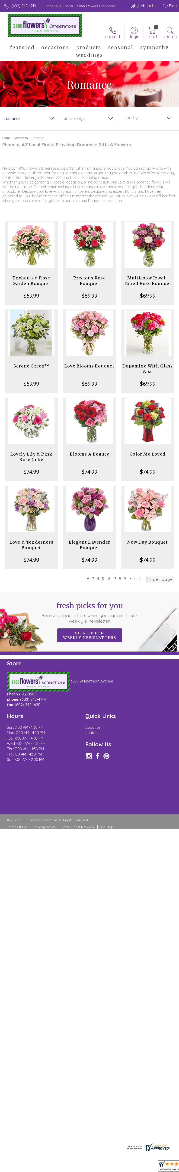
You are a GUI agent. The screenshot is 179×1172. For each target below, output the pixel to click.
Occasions (21, 138)
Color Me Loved (148, 454)
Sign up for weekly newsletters (89, 635)
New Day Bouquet (147, 542)
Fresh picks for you (89, 612)
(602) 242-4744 (23, 5)
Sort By (131, 117)
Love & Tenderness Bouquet (31, 544)
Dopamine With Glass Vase (147, 368)
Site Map (106, 827)
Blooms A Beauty (89, 454)
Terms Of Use (17, 827)
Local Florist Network (78, 827)
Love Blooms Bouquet (89, 366)
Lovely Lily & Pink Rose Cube (31, 456)
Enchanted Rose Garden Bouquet (31, 280)
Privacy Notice (45, 827)
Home (6, 138)
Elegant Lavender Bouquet (89, 544)
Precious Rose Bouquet (89, 280)
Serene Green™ (31, 366)
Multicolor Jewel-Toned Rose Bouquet (148, 280)
